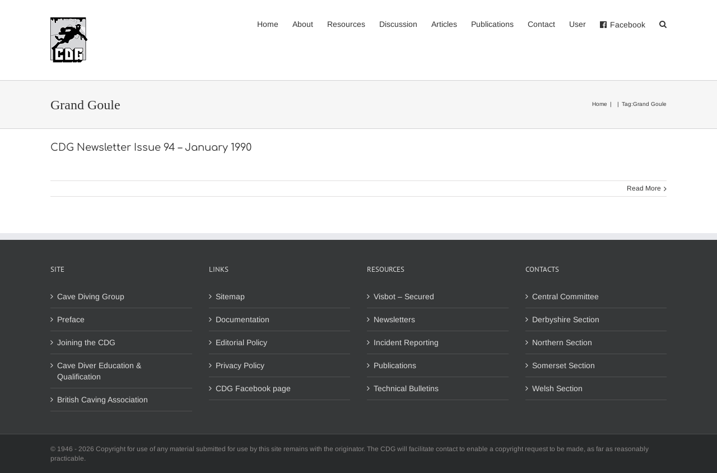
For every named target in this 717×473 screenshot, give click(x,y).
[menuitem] (274, 23)
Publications (395, 365)
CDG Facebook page (253, 388)
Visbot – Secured (404, 296)
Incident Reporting (406, 342)
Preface (71, 319)
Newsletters (394, 319)
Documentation (242, 319)
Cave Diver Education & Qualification (99, 371)
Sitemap (230, 296)
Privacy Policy (240, 365)
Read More (644, 188)
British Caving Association (102, 399)
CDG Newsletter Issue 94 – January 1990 (151, 147)
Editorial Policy (241, 342)
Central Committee (565, 296)
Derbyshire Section (565, 319)
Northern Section (562, 342)
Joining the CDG (86, 342)
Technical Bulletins (406, 388)
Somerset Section (563, 365)
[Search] (663, 23)
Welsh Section (557, 388)
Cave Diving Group (90, 296)
